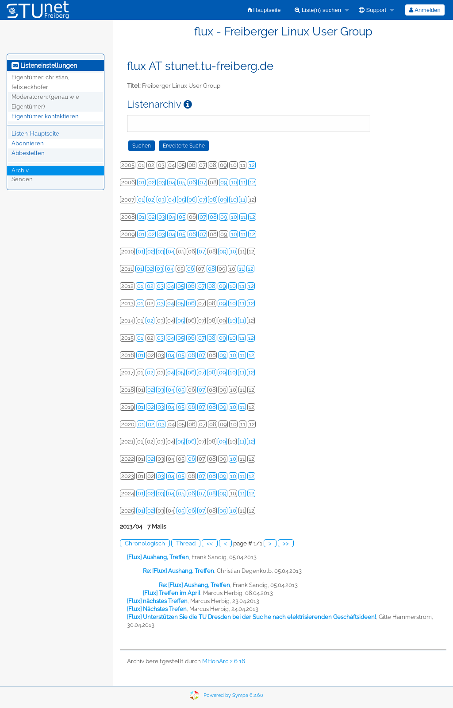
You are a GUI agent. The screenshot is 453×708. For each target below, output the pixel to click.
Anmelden (424, 10)
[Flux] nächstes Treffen (157, 601)
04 (172, 182)
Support (372, 10)
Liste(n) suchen (318, 10)
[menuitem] (264, 10)
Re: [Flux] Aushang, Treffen (178, 571)
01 (141, 182)
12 (252, 165)
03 (161, 182)
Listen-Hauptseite (35, 133)
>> (286, 543)
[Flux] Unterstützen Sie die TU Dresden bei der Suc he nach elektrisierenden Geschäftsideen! (251, 617)
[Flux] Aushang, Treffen (158, 557)
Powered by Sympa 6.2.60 (233, 695)
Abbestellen (28, 153)
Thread (186, 543)
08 (212, 199)
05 (182, 182)
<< (210, 543)
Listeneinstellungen (44, 65)
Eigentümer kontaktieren (45, 116)
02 (151, 182)
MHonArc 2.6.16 (223, 661)
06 (192, 182)
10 (234, 182)
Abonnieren (28, 143)
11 (243, 182)
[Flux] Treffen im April (171, 593)
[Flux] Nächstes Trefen (157, 609)
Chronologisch (145, 543)
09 (223, 182)
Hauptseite (264, 10)
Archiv (20, 170)
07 (203, 182)
